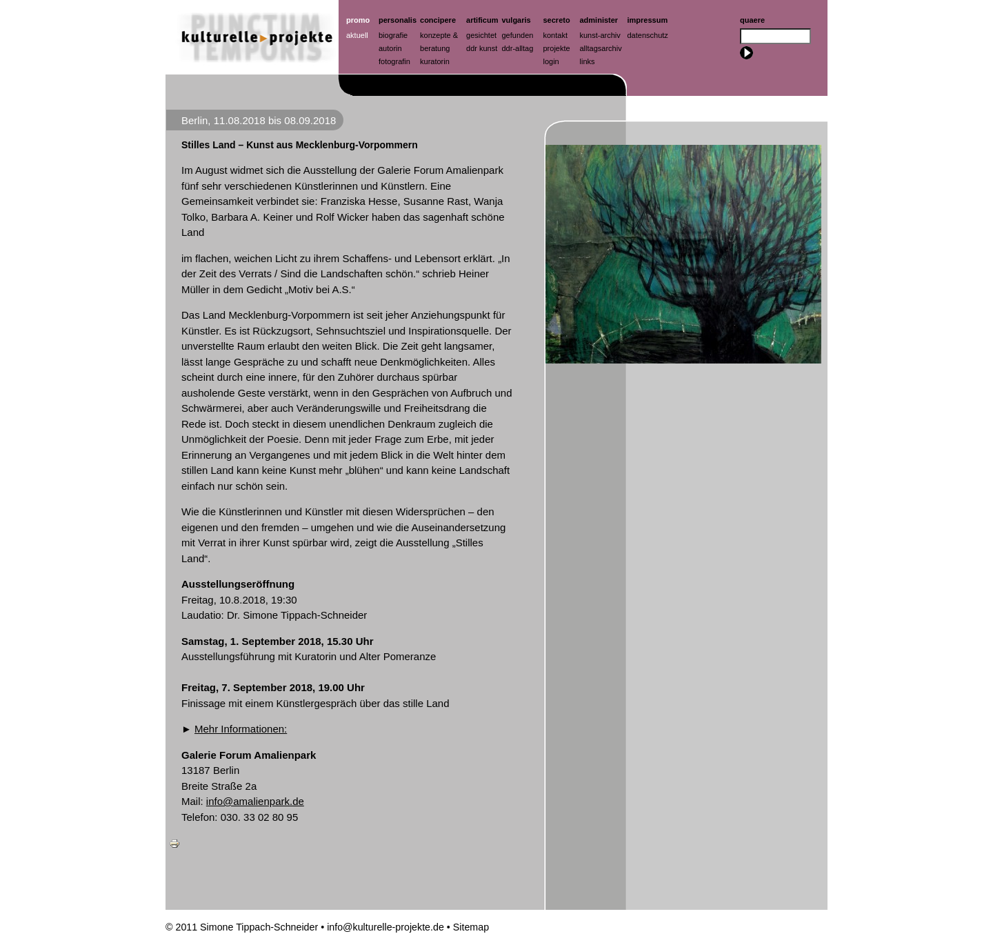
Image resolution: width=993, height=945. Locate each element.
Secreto (556, 20)
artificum (482, 20)
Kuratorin (435, 61)
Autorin (390, 48)
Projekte (556, 48)
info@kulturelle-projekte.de (385, 927)
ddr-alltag (518, 48)
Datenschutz (648, 35)
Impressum (648, 20)
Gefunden (518, 35)
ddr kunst (481, 48)
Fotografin (394, 61)
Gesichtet (481, 35)
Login (551, 61)
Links (587, 61)
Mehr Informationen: (240, 729)
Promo (358, 20)
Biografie (393, 35)
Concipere (438, 20)
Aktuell (357, 35)
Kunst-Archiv (600, 35)
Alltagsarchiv (601, 48)
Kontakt (555, 35)
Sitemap (471, 927)
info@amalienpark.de (255, 801)
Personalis (398, 20)
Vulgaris (516, 20)
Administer (599, 20)
